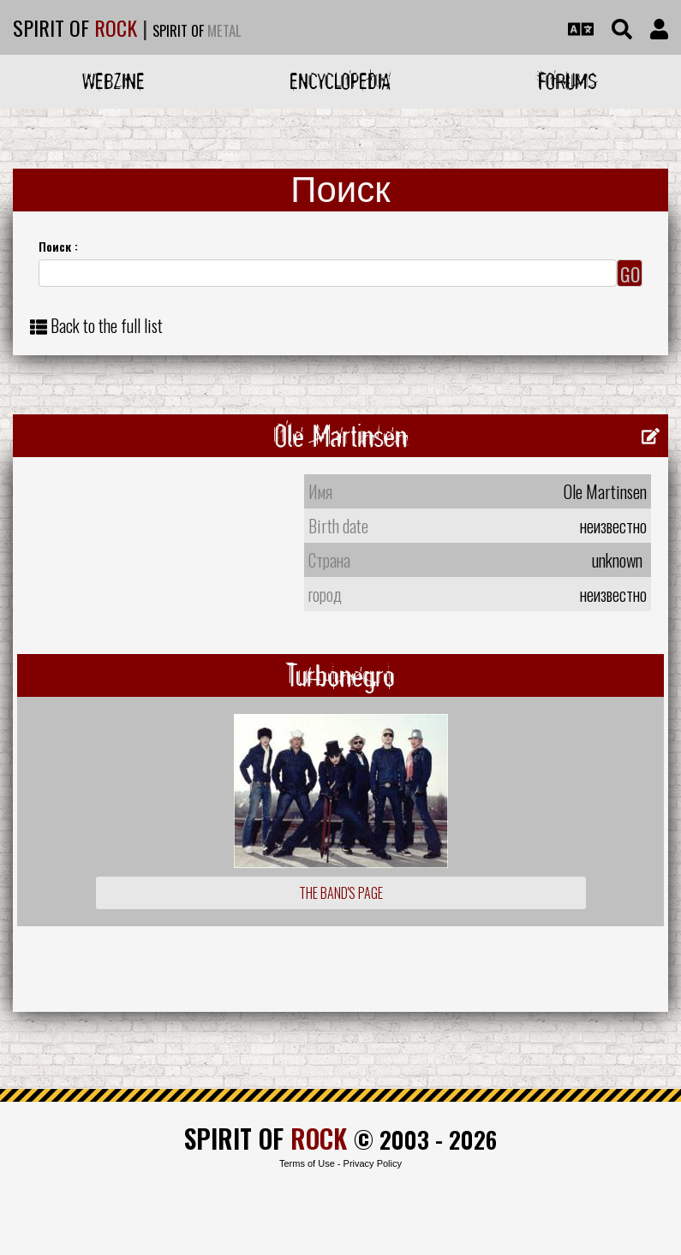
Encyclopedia (340, 81)
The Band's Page (341, 893)
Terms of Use (307, 1163)
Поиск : (58, 246)
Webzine (113, 81)
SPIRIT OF (75, 27)
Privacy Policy (372, 1163)
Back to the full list (107, 325)
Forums (567, 81)
